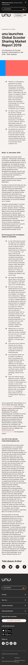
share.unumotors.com (8, 431)
